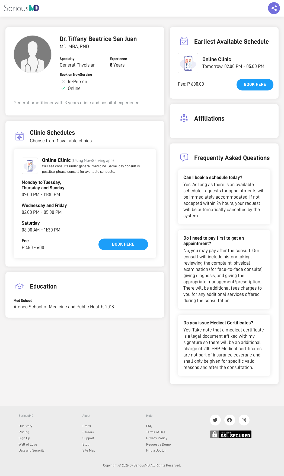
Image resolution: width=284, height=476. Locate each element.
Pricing (24, 432)
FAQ (149, 426)
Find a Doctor (156, 450)
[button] (30, 166)
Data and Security (31, 450)
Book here (123, 244)
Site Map (88, 450)
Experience (118, 59)
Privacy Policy (156, 438)
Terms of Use (155, 432)
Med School (23, 300)
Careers (88, 432)
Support (88, 438)
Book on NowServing (76, 74)
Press (86, 426)
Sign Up (24, 438)
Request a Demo (158, 444)
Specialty (67, 59)
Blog (86, 444)
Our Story (25, 426)
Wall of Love (28, 444)
